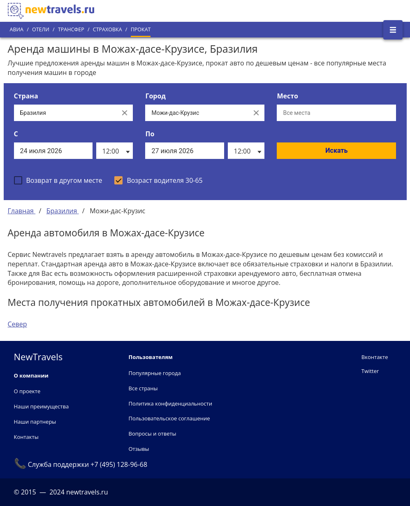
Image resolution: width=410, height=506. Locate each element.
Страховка (107, 29)
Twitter (370, 371)
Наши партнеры (35, 421)
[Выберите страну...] (65, 113)
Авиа (16, 29)
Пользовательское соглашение (169, 418)
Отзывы (139, 448)
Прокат (141, 29)
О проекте (27, 391)
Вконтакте (374, 357)
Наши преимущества (41, 406)
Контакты (26, 437)
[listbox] (114, 150)
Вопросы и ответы (152, 433)
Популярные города (155, 373)
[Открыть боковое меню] (393, 30)
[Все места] (336, 113)
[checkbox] (58, 180)
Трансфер (71, 29)
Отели (40, 29)
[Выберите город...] (196, 113)
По (149, 133)
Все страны (143, 388)
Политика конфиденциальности (170, 403)
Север (17, 324)
